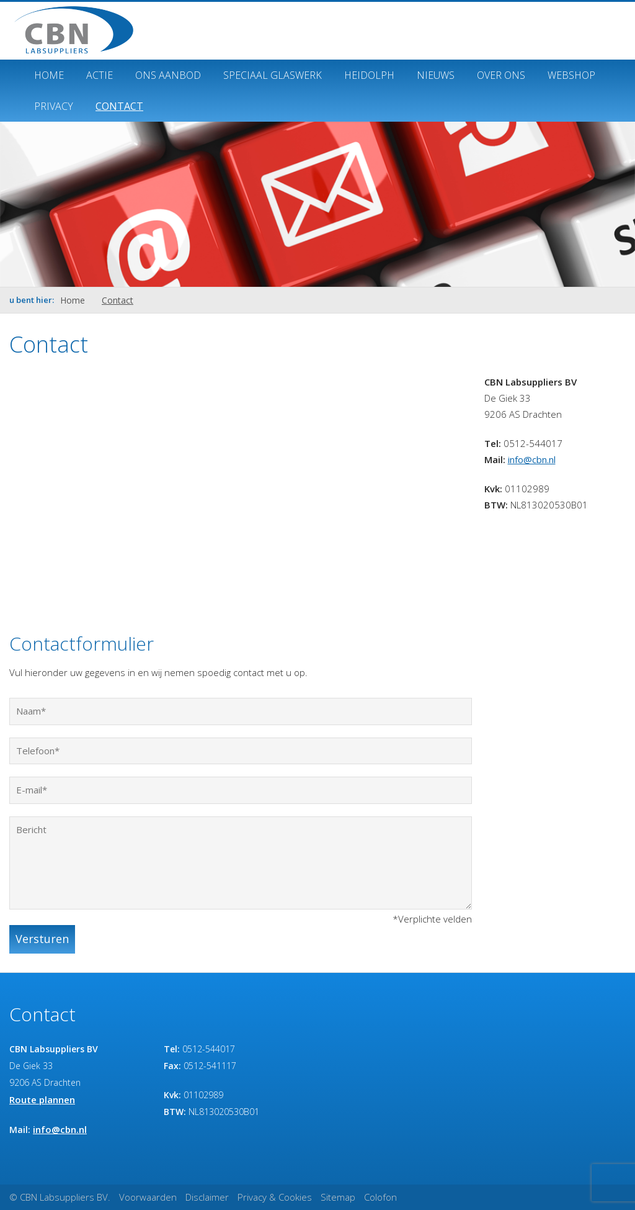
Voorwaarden (148, 1197)
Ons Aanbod (168, 75)
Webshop (571, 75)
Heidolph (369, 75)
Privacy (53, 106)
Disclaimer (207, 1197)
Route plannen (42, 1099)
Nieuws (436, 75)
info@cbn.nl (532, 459)
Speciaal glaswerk (272, 75)
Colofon (380, 1197)
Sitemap (338, 1197)
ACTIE (99, 75)
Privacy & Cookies (275, 1197)
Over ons (501, 75)
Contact (119, 106)
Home (49, 75)
